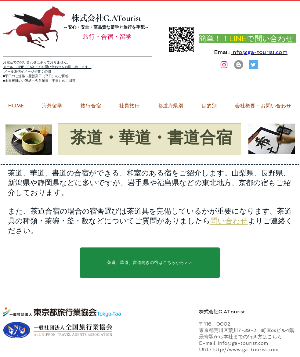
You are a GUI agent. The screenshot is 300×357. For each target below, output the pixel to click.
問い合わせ (229, 220)
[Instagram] (224, 64)
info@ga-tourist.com (259, 52)
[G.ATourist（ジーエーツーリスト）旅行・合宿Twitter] (253, 64)
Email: (222, 52)
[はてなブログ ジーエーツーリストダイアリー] (238, 64)
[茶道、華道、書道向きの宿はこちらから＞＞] (150, 262)
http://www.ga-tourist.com (245, 349)
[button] (263, 105)
